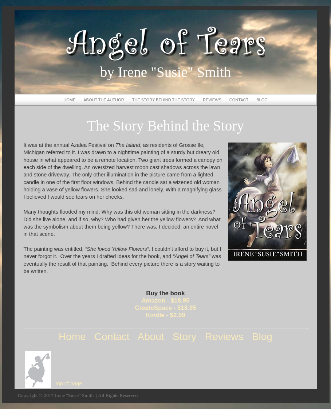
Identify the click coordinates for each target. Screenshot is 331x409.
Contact (112, 336)
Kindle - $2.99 (165, 315)
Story (184, 336)
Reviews (224, 336)
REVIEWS (212, 100)
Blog (262, 336)
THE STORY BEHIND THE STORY (163, 100)
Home (72, 336)
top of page (69, 383)
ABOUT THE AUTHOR (103, 100)
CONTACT (238, 100)
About (150, 336)
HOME (69, 100)
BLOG (262, 100)
